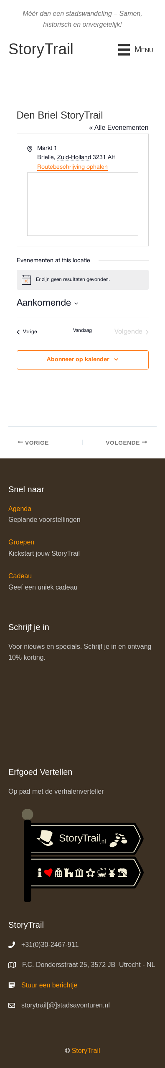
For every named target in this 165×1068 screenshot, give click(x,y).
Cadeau (20, 576)
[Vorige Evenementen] (27, 332)
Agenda (19, 508)
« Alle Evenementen (118, 127)
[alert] (83, 280)
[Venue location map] (83, 204)
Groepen (21, 542)
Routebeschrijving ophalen (72, 167)
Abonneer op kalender (78, 359)
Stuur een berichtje (49, 985)
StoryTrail (86, 1050)
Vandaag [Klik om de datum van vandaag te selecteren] (82, 330)
